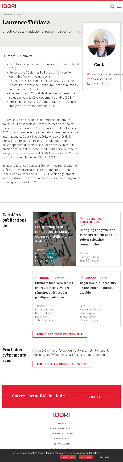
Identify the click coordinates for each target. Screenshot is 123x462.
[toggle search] (112, 6)
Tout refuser (85, 456)
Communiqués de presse (62, 433)
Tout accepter (68, 456)
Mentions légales (61, 443)
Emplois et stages (62, 438)
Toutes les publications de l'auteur (60, 334)
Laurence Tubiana (100, 83)
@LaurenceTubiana (101, 79)
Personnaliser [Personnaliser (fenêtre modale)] (103, 456)
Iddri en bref (8, 14)
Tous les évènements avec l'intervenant (62, 364)
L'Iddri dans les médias (61, 428)
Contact (18, 14)
